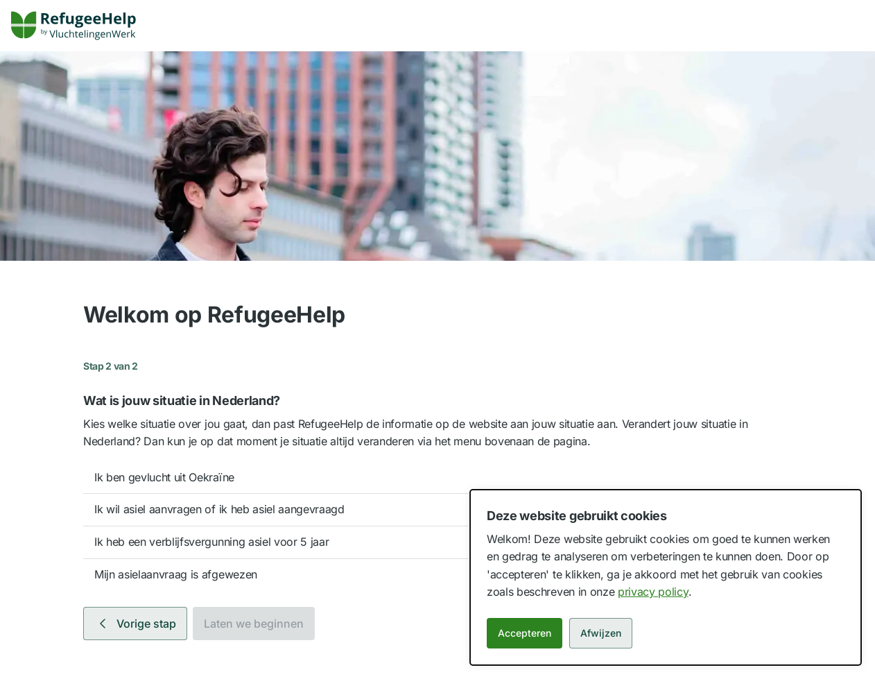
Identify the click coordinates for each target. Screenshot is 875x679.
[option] (437, 478)
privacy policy (653, 592)
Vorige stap (135, 623)
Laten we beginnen (254, 623)
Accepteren (524, 633)
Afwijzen (600, 633)
